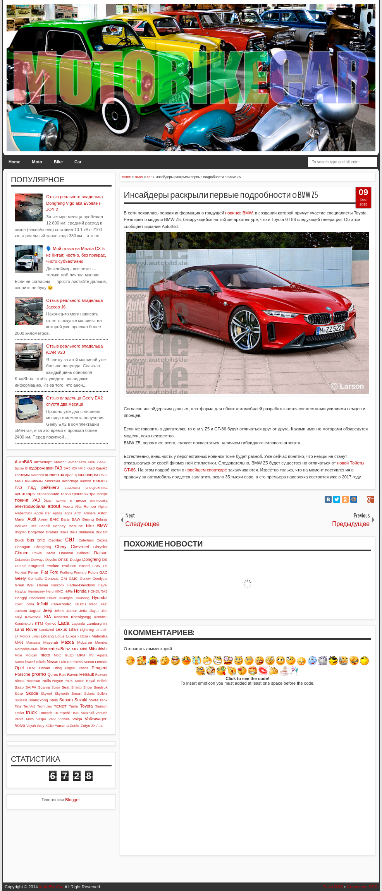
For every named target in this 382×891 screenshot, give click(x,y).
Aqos (68, 513)
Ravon (72, 674)
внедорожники (39, 468)
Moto (37, 161)
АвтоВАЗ (23, 461)
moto (45, 655)
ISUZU (80, 604)
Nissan (53, 661)
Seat (65, 687)
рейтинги (50, 487)
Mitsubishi (98, 648)
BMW (102, 525)
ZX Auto (97, 726)
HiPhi (69, 591)
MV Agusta (97, 655)
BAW (76, 519)
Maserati (50, 642)
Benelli (45, 526)
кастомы (22, 475)
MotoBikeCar (51, 886)
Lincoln (101, 629)
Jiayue (94, 611)
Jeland (59, 611)
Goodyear (100, 579)
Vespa (41, 719)
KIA (47, 616)
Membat (101, 642)
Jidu (104, 611)
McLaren (84, 642)
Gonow (85, 579)
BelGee (21, 526)
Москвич (52, 481)
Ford (54, 572)
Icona (30, 604)
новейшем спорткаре (206, 470)
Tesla (73, 706)
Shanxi (76, 687)
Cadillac (55, 540)
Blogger (72, 799)
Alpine (102, 507)
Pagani (70, 668)
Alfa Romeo (85, 506)
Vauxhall (87, 713)
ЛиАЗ (103, 475)
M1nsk (85, 636)
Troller (19, 713)
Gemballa (35, 579)
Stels (53, 700)
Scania (44, 687)
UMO (75, 713)
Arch (77, 513)
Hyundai (99, 597)
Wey (41, 725)
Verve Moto (24, 719)
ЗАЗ (67, 468)
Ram (62, 675)
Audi (32, 519)
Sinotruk (100, 687)
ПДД (32, 487)
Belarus (102, 519)
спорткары (25, 493)
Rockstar (33, 681)
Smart (76, 693)
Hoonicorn (37, 598)
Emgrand (36, 566)
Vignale (64, 719)
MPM (81, 655)
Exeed (84, 566)
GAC (103, 572)
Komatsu (101, 617)
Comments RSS (362, 886)
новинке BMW (239, 213)
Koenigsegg (81, 617)
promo (38, 674)
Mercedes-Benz (55, 648)
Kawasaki (33, 617)
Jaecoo (21, 610)
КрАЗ (69, 475)
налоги (85, 481)
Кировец (37, 475)
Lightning (87, 630)
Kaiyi (18, 617)
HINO (59, 591)
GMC (73, 578)
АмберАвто (77, 462)
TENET (60, 706)
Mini (83, 649)
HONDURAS (97, 591)
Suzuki (80, 699)
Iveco (93, 604)
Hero (49, 591)
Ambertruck (23, 513)
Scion (56, 687)
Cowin (37, 553)
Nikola (40, 662)
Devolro (51, 560)
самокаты (72, 488)
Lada (63, 623)
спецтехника (96, 487)
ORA (31, 668)
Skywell (46, 694)
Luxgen (72, 636)
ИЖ (74, 468)
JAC (104, 604)
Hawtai (20, 591)
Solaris (89, 694)
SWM (93, 700)
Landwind (46, 630)
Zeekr (74, 725)
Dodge (75, 559)
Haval (102, 585)
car (69, 539)
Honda (80, 591)
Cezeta (102, 540)
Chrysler (100, 547)
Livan (35, 636)
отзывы (100, 480)
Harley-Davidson (81, 585)
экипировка (98, 500)
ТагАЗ (65, 494)
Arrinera (89, 513)
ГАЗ (58, 468)
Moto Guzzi (64, 655)
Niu (63, 662)
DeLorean (22, 560)
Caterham (86, 540)
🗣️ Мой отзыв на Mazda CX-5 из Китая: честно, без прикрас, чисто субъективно (76, 255)
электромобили (30, 506)
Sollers (102, 694)
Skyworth (62, 694)
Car (77, 161)
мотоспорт (70, 481)
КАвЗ (90, 468)
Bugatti (102, 532)
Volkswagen (96, 718)
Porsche (22, 674)
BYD (41, 540)
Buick (19, 540)
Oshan (44, 668)
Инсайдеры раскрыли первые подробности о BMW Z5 (221, 195)
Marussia (33, 642)
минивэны (34, 481)
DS (105, 559)
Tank (104, 700)
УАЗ (36, 500)
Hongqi (21, 598)
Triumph (101, 706)
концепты (54, 474)
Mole (18, 655)
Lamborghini (96, 623)
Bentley (59, 526)
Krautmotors (24, 623)
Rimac (19, 681)
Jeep (47, 610)
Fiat (44, 572)
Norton (89, 662)
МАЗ (19, 481)
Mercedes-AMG (27, 649)
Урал (48, 500)
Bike (58, 161)
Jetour (71, 610)
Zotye (85, 725)
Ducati (20, 566)
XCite (49, 726)
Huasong (82, 598)
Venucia (101, 713)
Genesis (52, 578)
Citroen (21, 552)
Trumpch (45, 713)
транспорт (98, 494)
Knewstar (61, 617)
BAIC (54, 519)
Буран (19, 468)
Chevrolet (80, 546)
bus (30, 540)
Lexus (61, 629)
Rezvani (101, 675)
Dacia (50, 553)
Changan (22, 547)
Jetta (83, 610)
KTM (39, 623)
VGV (52, 719)
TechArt (29, 706)
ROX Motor (74, 681)
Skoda (32, 693)
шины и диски (71, 500)
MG (75, 649)
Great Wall (24, 585)
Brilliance (86, 532)
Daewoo (66, 553)
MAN (19, 642)
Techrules (44, 706)
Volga (77, 719)
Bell (33, 526)
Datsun (101, 552)
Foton (93, 572)
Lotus (60, 636)
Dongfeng (91, 559)
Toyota (86, 706)
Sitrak (19, 694)
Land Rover (26, 629)
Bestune (76, 526)
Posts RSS (332, 886)
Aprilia (57, 513)
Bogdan (20, 532)
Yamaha (62, 725)
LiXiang (47, 636)
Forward (80, 572)
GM (63, 578)
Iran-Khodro (61, 604)
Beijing (88, 519)
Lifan (73, 629)
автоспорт (43, 462)
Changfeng (42, 547)
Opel (19, 667)
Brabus (52, 532)
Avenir (43, 519)
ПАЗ (18, 487)
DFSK (63, 559)
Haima (42, 585)
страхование (48, 494)
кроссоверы (86, 474)
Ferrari (33, 572)
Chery (60, 546)
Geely (20, 578)
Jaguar (35, 610)
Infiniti (42, 603)
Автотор (60, 462)
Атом (92, 462)
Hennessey (36, 591)
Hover (51, 598)
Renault (86, 674)
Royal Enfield (96, 681)
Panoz (83, 668)
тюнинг (22, 500)
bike (90, 525)
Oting (57, 668)
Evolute (52, 566)
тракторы (80, 494)
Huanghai (66, 598)
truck (31, 712)
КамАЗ (101, 468)
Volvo (20, 725)
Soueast (21, 700)
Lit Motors (22, 636)
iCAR (19, 604)
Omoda (101, 662)
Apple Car (42, 513)
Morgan (31, 655)
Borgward (36, 532)
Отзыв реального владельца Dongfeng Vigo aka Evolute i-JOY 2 (74, 203)
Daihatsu (83, 553)
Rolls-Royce (52, 681)
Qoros (53, 674)
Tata (18, 706)
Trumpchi (62, 713)
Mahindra (99, 636)
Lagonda (78, 623)
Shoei (87, 687)
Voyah (31, 726)
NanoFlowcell (25, 662)
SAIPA (30, 687)
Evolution (69, 566)
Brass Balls (68, 532)
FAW (96, 566)
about (54, 506)
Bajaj (65, 519)
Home (15, 161)
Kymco (50, 623)
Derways (37, 560)
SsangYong (38, 700)
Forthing (66, 572)
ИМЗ (82, 468)
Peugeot (100, 667)
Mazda (67, 642)
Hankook (57, 585)
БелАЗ (102, 462)
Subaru (66, 699)
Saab (19, 687)
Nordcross (75, 662)
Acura (68, 506)
